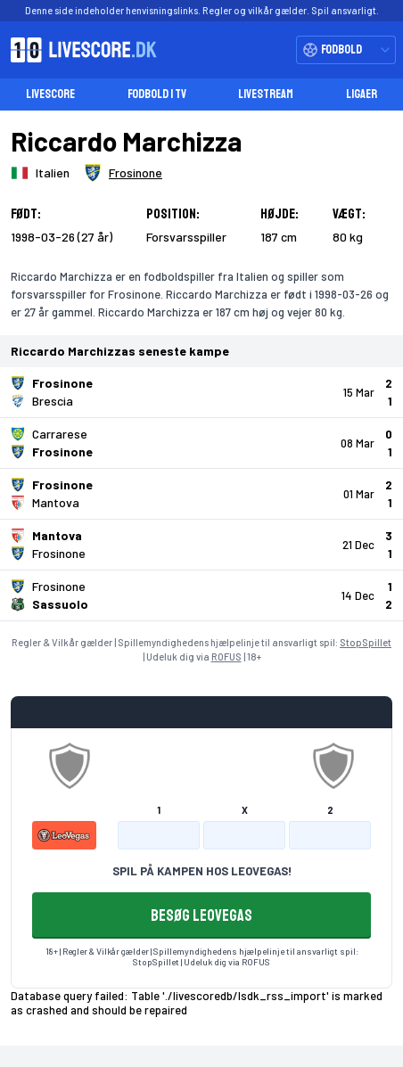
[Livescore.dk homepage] (78, 50)
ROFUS (226, 656)
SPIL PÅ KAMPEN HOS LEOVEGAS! (202, 871)
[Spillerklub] (123, 173)
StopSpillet (365, 642)
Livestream (265, 94)
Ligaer (361, 94)
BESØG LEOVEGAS (201, 915)
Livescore (50, 94)
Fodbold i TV (156, 94)
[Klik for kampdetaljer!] (201, 392)
